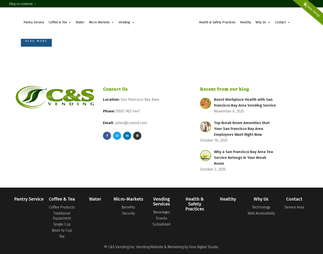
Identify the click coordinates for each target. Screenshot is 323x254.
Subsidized (161, 224)
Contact (282, 22)
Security (128, 213)
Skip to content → (23, 4)
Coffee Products (62, 207)
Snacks (161, 218)
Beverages (161, 212)
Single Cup (62, 224)
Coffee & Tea (60, 22)
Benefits (128, 207)
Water (80, 22)
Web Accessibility (261, 213)
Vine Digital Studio (203, 247)
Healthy (245, 22)
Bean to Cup (62, 230)
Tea (62, 236)
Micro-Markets (101, 22)
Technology (261, 207)
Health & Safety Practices (217, 22)
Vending (127, 22)
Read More (36, 41)
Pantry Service (34, 22)
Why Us (263, 22)
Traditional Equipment (62, 215)
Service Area (294, 207)
